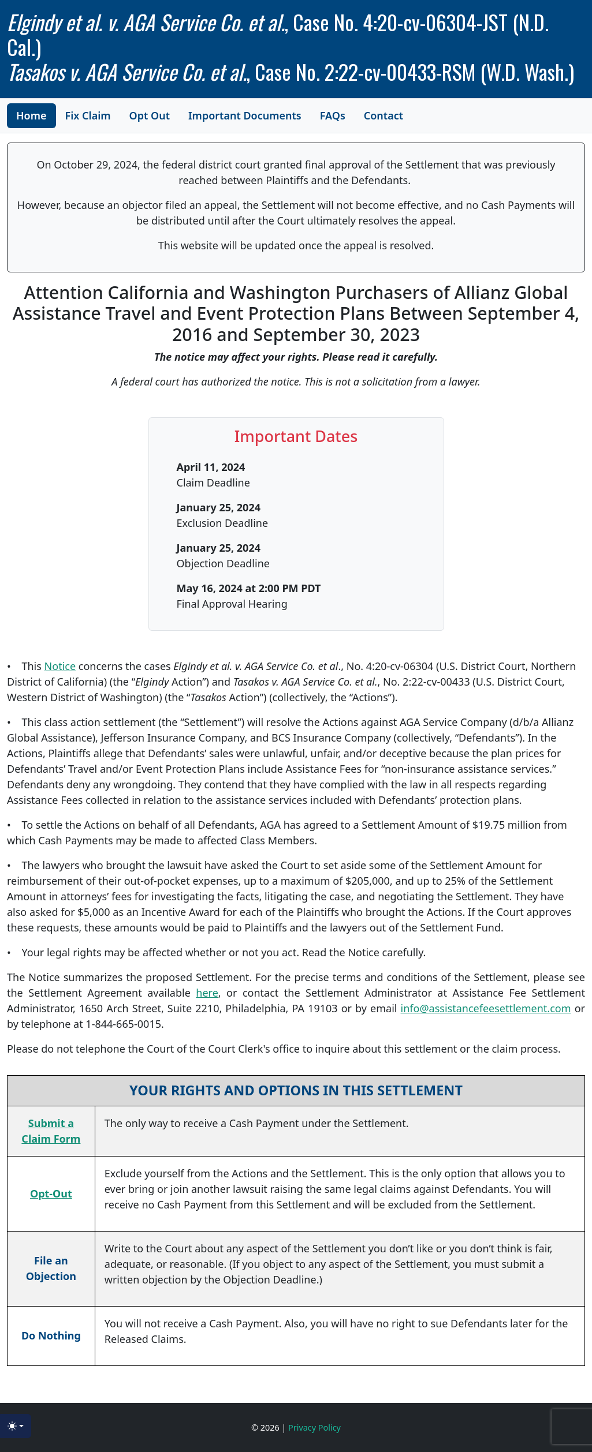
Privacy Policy (314, 1427)
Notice (60, 666)
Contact (383, 115)
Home (31, 115)
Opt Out (149, 115)
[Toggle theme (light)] (15, 1426)
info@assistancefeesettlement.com (486, 1008)
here (207, 993)
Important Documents (244, 115)
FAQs (332, 115)
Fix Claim (88, 115)
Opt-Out (51, 1193)
